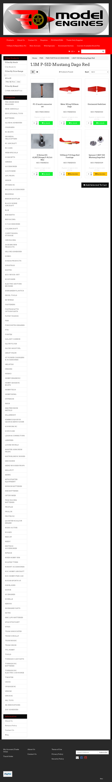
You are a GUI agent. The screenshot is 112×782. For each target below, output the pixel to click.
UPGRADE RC (10, 686)
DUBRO (8, 256)
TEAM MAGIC (11, 640)
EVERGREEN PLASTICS (14, 291)
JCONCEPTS (10, 157)
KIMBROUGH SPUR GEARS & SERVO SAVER (14, 421)
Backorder (73, 174)
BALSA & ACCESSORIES (15, 189)
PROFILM (9, 507)
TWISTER (9, 677)
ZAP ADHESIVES (11, 709)
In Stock (11, 67)
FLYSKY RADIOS (12, 316)
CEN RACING (10, 240)
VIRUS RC (9, 696)
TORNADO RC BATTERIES (11, 665)
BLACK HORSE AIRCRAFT (11, 204)
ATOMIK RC (10, 185)
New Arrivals (35, 46)
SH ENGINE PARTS (12, 608)
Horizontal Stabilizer (97, 104)
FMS (7, 321)
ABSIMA (8, 162)
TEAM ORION (10, 645)
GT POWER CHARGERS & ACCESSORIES (14, 359)
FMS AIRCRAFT (14, 91)
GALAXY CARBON (12, 339)
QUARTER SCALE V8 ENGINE (13, 522)
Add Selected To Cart (95, 185)
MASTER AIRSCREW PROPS (13, 451)
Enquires (44, 40)
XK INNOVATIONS (12, 705)
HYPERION (9, 399)
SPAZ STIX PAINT (12, 622)
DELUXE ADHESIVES (13, 251)
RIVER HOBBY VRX (12, 557)
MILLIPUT (9, 470)
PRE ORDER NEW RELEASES (12, 103)
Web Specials (49, 46)
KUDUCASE (10, 431)
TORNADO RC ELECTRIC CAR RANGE (14, 672)
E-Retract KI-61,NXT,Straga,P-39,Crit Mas (42, 157)
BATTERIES (9, 118)
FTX (7, 330)
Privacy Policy (57, 754)
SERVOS (8, 604)
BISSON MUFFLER (12, 199)
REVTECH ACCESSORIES (11, 547)
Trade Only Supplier (74, 40)
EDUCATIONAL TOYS (14, 113)
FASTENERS (10, 304)
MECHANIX (10, 461)
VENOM (8, 691)
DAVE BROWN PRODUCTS (11, 246)
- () (71, 51)
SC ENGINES (10, 594)
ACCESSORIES (11, 166)
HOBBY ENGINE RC (13, 378)
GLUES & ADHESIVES (13, 123)
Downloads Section (66, 46)
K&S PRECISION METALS (11, 409)
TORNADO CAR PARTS (14, 659)
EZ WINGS (9, 300)
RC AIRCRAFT (11, 143)
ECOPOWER (10, 279)
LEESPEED (9, 440)
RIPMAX (8, 553)
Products (10, 40)
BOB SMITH (10, 215)
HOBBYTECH (10, 390)
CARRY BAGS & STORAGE (11, 234)
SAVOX (8, 590)
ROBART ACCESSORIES (14, 567)
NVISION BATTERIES (13, 486)
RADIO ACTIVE (11, 528)
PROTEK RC (10, 516)
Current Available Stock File (88, 46)
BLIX (7, 210)
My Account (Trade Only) (11, 750)
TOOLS (8, 654)
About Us (21, 40)
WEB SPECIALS (11, 152)
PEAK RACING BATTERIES (11, 501)
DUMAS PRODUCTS (13, 261)
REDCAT (8, 537)
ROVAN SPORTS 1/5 (13, 580)
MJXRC (8, 475)
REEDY (8, 541)
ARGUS (8, 180)
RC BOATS (9, 132)
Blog (7, 735)
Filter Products (12, 58)
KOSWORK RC (11, 426)
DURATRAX (10, 265)
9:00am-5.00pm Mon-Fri (16, 46)
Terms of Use (57, 749)
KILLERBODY (10, 415)
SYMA (7, 627)
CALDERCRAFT (11, 229)
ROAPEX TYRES (11, 562)
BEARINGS (9, 194)
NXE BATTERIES (11, 491)
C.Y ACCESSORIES (12, 224)
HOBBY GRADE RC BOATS (12, 384)
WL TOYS (9, 700)
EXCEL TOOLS (11, 295)
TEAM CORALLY (12, 636)
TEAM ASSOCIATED (13, 631)
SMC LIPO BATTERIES (14, 617)
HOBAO (8, 373)
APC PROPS (9, 176)
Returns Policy (11, 725)
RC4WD (8, 532)
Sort (86, 72)
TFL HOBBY (10, 650)
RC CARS (8, 148)
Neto (101, 779)
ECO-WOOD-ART (12, 275)
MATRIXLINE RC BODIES (15, 456)
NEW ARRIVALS (12, 109)
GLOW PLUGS (11, 344)
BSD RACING (10, 219)
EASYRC (8, 270)
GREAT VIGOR (10, 353)
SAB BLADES (10, 585)
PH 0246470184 (57, 40)
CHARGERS (9, 127)
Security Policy (58, 759)
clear (18, 82)
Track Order (8, 756)
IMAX (7, 403)
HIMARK (8, 369)
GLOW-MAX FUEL (13, 348)
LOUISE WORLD (12, 445)
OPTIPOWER (10, 495)
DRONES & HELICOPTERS (11, 138)
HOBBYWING (10, 394)
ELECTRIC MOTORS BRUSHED (13, 285)
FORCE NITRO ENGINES (15, 325)
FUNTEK (8, 334)
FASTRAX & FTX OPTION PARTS (12, 310)
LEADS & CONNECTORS (15, 436)
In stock (46, 123)
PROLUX (8, 511)
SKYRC (8, 613)
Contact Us (32, 40)
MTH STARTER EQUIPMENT (11, 480)
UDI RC (8, 682)
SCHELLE (9, 599)
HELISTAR (9, 364)
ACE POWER (10, 171)
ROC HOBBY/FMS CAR (14, 576)
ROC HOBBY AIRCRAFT (14, 571)
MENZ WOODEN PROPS (15, 465)
